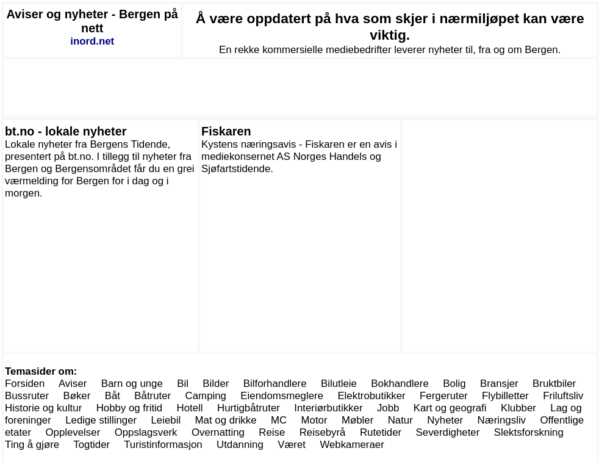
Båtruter (152, 396)
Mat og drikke (226, 420)
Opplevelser (72, 432)
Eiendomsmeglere (281, 396)
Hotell (190, 408)
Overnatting (218, 432)
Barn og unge (132, 383)
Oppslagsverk (146, 432)
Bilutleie (339, 383)
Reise (272, 432)
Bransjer (499, 383)
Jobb (388, 408)
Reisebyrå (323, 432)
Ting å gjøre (32, 444)
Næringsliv (502, 420)
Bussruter (27, 396)
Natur (400, 420)
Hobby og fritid (129, 408)
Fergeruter (444, 396)
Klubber (518, 408)
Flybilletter (505, 396)
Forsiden (25, 383)
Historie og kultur (43, 408)
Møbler (357, 420)
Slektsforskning (529, 432)
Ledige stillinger (101, 420)
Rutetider (380, 432)
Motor (314, 420)
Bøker (76, 396)
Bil (182, 383)
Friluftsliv (563, 396)
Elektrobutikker (371, 396)
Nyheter (445, 420)
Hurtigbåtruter (248, 408)
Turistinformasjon (163, 444)
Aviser (73, 383)
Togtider (91, 444)
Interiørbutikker (328, 408)
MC (279, 420)
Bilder (216, 383)
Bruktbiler (554, 383)
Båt (112, 396)
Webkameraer (352, 444)
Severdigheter (448, 432)
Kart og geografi (450, 408)
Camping (205, 396)
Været (292, 444)
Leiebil (166, 420)
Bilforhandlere (275, 383)
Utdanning (240, 444)
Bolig (454, 383)
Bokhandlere (400, 383)
